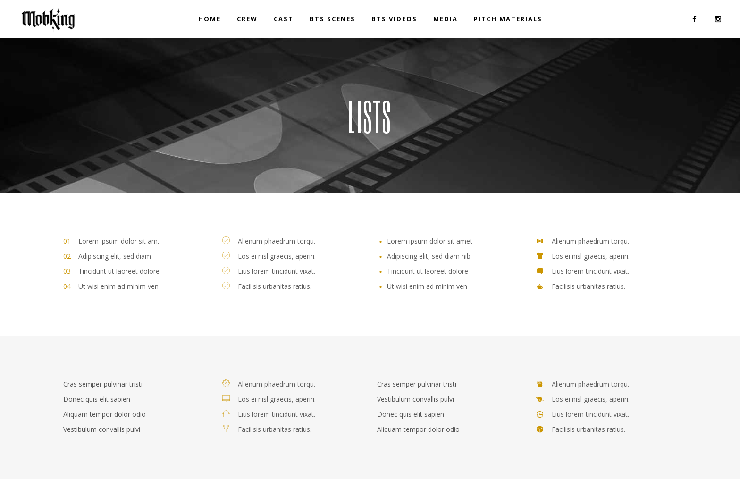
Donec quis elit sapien (96, 399)
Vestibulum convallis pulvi (101, 429)
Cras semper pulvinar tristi (103, 383)
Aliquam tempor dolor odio (104, 414)
